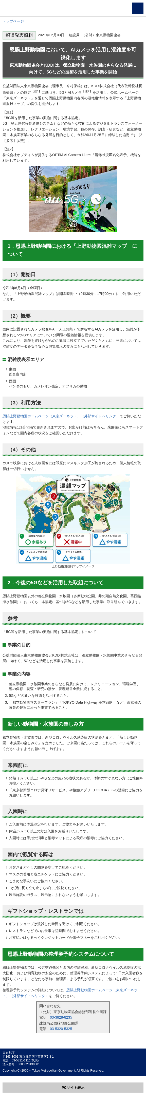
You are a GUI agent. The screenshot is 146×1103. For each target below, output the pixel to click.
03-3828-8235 (61, 1017)
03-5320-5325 (61, 1029)
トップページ (13, 21)
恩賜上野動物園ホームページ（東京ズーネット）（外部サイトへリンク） (61, 416)
